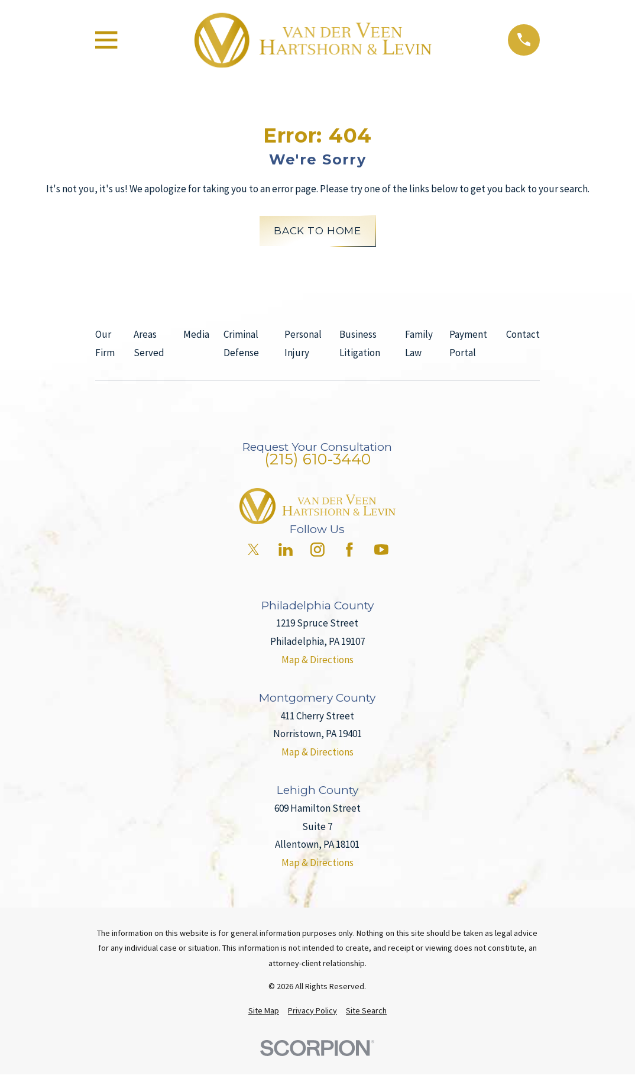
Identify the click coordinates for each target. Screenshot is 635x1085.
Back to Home (317, 231)
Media (196, 334)
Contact (523, 334)
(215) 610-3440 (317, 459)
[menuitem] (263, 1011)
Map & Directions (317, 659)
